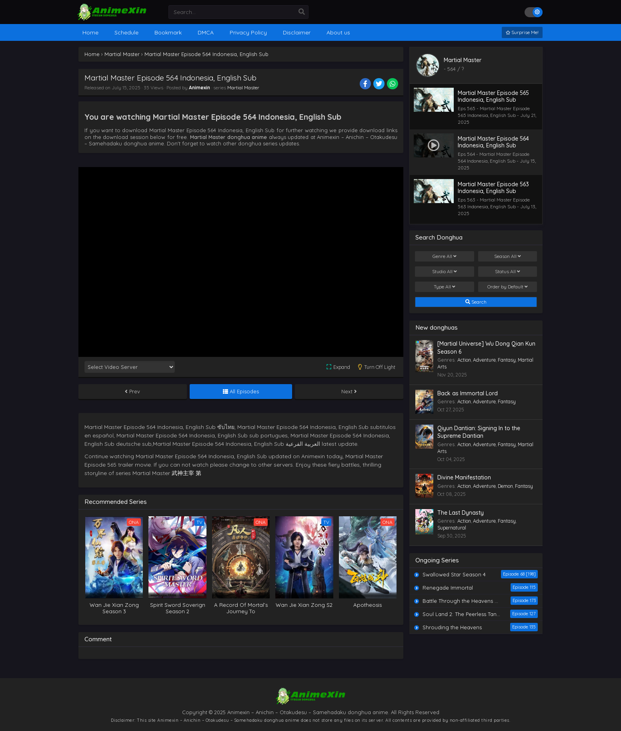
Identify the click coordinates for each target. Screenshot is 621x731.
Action (464, 360)
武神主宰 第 (186, 473)
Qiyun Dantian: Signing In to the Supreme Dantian (478, 432)
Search (476, 302)
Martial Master (243, 88)
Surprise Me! (522, 32)
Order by (507, 286)
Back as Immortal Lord (467, 393)
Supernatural (451, 528)
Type (444, 286)
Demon (505, 486)
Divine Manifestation (464, 477)
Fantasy (507, 360)
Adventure (484, 360)
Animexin (199, 88)
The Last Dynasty (460, 512)
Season (507, 256)
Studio (444, 271)
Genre (445, 256)
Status (507, 271)
